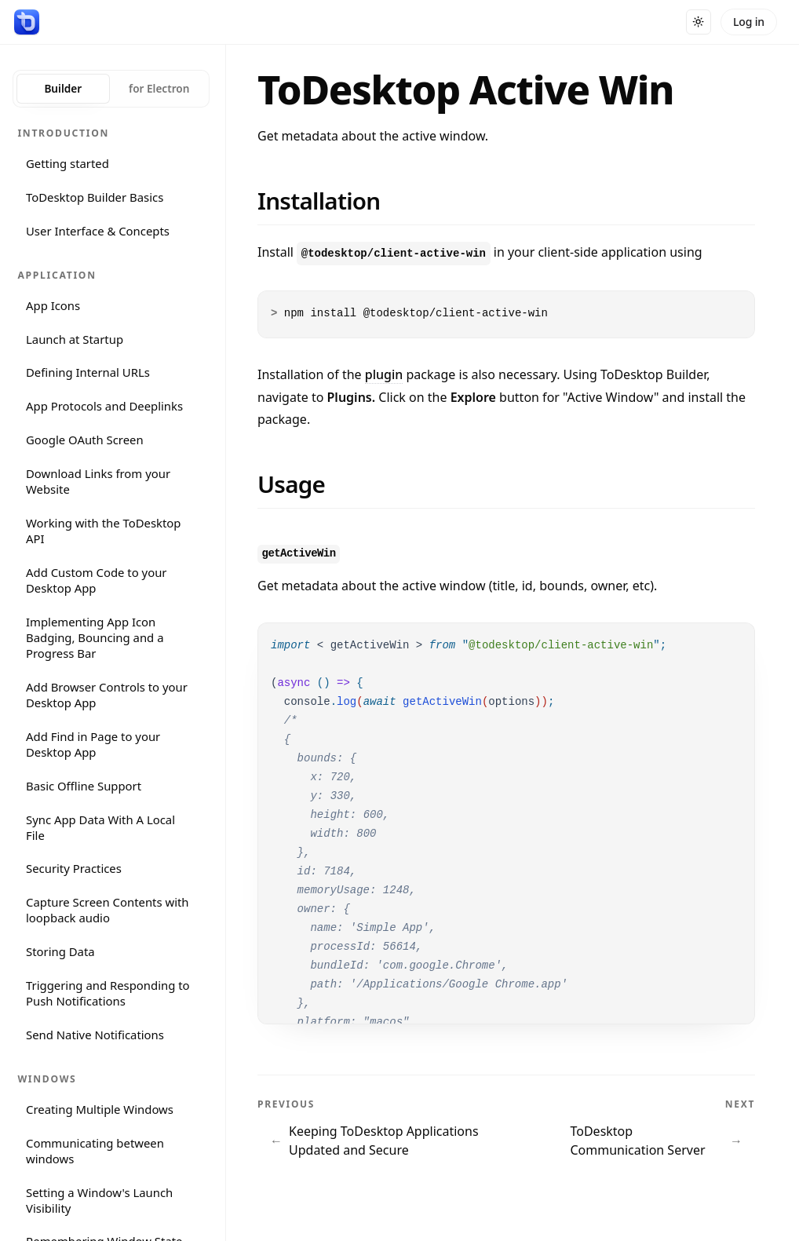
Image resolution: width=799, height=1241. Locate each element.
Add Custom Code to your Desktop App (96, 580)
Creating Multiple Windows (99, 1109)
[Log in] (749, 22)
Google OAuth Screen (85, 439)
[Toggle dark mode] (698, 22)
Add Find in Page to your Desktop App (93, 744)
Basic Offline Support (83, 786)
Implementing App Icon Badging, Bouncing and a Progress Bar (94, 637)
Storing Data (60, 951)
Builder (63, 88)
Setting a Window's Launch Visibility (99, 1200)
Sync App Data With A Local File (100, 827)
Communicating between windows (95, 1150)
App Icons (53, 305)
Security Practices (74, 868)
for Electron (159, 88)
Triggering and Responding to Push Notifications (108, 993)
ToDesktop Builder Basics (94, 197)
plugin (384, 374)
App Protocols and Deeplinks (104, 406)
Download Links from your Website (98, 481)
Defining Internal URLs (88, 372)
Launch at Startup (74, 339)
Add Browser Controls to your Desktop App (107, 694)
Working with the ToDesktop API (103, 530)
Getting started (67, 163)
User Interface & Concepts (98, 231)
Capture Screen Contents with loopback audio (107, 909)
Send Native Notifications (95, 1034)
